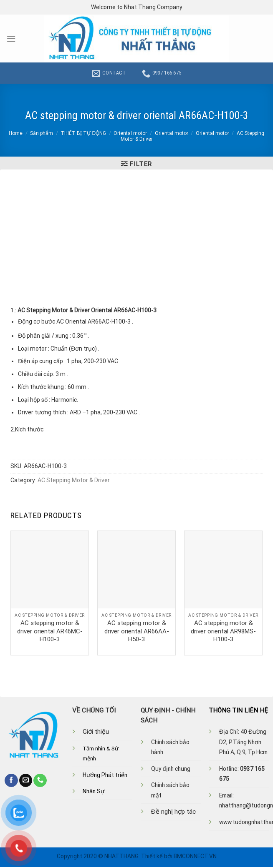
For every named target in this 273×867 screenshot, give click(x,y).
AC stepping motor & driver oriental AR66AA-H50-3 (136, 631)
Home (16, 133)
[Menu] (11, 39)
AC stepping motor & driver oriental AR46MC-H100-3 (50, 631)
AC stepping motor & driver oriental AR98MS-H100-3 (223, 631)
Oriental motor (130, 133)
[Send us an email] (26, 780)
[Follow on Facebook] (11, 780)
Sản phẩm (41, 133)
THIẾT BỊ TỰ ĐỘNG (83, 133)
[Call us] (40, 780)
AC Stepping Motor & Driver (74, 480)
